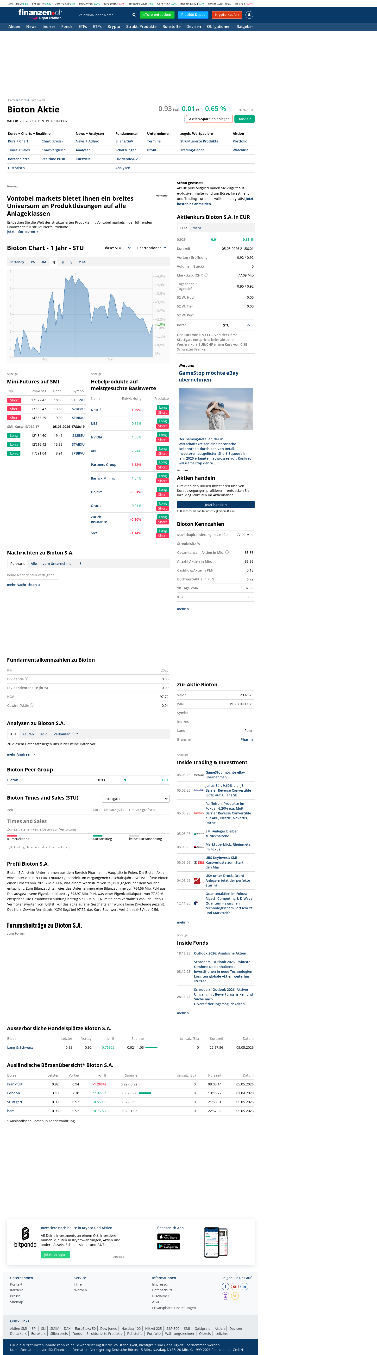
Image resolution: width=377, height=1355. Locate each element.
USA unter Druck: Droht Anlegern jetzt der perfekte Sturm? (228, 880)
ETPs (97, 27)
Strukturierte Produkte (199, 141)
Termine (154, 141)
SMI (10, 3)
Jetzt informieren (22, 231)
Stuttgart (14, 1102)
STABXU (78, 444)
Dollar (212, 3)
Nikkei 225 (153, 1328)
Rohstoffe (172, 27)
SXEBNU (78, 400)
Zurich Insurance (99, 519)
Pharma (247, 739)
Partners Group (103, 464)
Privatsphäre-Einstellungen (174, 1308)
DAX (82, 3)
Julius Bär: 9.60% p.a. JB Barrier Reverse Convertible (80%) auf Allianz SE (228, 790)
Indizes (49, 27)
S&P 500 (172, 1328)
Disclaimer (160, 1296)
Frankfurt (15, 1084)
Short (162, 412)
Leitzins (221, 1333)
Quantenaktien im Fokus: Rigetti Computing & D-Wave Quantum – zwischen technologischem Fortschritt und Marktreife (229, 903)
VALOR (12, 121)
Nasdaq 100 (131, 1328)
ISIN (41, 121)
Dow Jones (108, 1328)
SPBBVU (78, 453)
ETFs (83, 27)
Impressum (161, 1285)
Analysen (83, 150)
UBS (94, 423)
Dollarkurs (18, 1333)
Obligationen (219, 27)
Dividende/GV (126, 159)
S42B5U (78, 435)
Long (163, 407)
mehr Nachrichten (23, 584)
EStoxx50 (134, 3)
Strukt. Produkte (141, 27)
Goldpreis (202, 1328)
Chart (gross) (52, 141)
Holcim (96, 492)
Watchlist (240, 150)
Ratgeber (245, 27)
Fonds (67, 27)
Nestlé (96, 409)
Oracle (96, 505)
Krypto (114, 27)
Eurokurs (38, 1333)
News (31, 27)
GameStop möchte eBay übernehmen (225, 774)
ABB (94, 451)
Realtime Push (53, 159)
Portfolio (240, 141)
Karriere (16, 1290)
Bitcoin (184, 3)
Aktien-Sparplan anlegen (209, 119)
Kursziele (83, 159)
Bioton (12, 780)
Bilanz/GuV (124, 141)
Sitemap (16, 1302)
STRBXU (78, 417)
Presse (15, 1296)
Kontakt (16, 1285)
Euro (106, 3)
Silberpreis (59, 1333)
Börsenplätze (19, 159)
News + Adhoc (87, 141)
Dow (57, 3)
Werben (80, 1290)
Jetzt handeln (216, 504)
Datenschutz (162, 1290)
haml (11, 1111)
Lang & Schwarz (20, 1047)
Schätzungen (126, 150)
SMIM (54, 1328)
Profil (151, 150)
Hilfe (78, 1285)
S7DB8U (78, 408)
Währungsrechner (180, 1333)
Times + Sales (19, 150)
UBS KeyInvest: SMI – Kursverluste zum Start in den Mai (227, 862)
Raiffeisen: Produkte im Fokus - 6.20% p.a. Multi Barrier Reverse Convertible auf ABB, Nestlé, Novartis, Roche (228, 813)
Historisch (16, 168)
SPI (34, 3)
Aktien (14, 27)
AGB (155, 1302)
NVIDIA (96, 437)
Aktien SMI (18, 1328)
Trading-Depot (192, 150)
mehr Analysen (21, 754)
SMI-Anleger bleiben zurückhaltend (222, 833)
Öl (236, 3)
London (13, 1093)
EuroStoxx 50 (85, 1328)
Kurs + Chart (18, 141)
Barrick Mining (103, 478)
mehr (197, 228)
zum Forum (16, 933)
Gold (160, 3)
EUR (183, 228)
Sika (94, 533)
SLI (43, 1328)
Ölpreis (205, 1333)
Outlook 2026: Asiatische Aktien (220, 953)
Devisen (193, 27)
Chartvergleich (54, 150)
